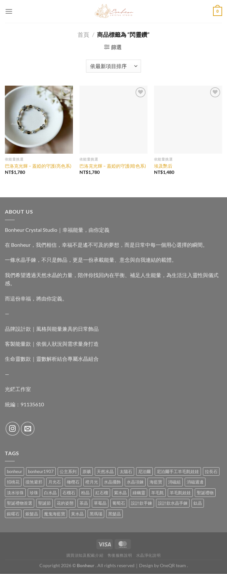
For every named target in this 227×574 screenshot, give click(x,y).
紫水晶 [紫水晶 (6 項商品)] (120, 492)
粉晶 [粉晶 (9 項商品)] (85, 492)
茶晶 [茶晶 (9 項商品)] (83, 503)
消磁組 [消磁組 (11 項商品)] (174, 481)
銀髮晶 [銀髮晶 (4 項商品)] (31, 513)
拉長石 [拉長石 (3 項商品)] (211, 471)
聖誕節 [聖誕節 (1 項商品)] (44, 503)
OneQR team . (174, 565)
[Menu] (9, 11)
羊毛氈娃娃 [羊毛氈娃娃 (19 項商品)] (180, 492)
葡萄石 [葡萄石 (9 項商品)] (118, 503)
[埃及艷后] (188, 120)
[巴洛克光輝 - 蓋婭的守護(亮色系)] (39, 120)
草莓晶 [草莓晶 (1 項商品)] (100, 503)
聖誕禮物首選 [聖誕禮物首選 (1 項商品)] (19, 503)
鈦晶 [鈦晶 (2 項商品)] (197, 503)
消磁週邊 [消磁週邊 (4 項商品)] (195, 481)
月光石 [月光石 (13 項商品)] (54, 481)
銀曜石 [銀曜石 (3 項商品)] (13, 513)
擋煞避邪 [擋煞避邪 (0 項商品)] (33, 481)
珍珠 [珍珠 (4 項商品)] (34, 492)
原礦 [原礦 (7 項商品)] (86, 471)
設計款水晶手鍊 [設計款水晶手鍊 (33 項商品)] (173, 503)
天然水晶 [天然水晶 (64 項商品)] (105, 471)
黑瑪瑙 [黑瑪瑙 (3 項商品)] (96, 513)
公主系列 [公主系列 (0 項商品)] (68, 471)
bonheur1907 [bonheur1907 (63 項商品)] (41, 471)
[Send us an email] (28, 429)
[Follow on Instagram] (13, 429)
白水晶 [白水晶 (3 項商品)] (50, 492)
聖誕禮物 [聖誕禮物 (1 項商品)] (205, 492)
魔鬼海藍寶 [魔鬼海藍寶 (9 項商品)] (54, 513)
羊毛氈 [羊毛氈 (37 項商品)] (157, 492)
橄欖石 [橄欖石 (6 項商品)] (73, 481)
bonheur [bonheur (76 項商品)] (14, 471)
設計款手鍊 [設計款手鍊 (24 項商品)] (141, 503)
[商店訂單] (113, 66)
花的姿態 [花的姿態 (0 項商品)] (65, 503)
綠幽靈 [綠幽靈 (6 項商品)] (139, 492)
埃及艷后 (163, 166)
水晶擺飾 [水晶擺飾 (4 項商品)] (112, 481)
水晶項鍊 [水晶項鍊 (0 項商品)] (135, 481)
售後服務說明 (119, 555)
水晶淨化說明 (148, 555)
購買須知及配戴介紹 (85, 555)
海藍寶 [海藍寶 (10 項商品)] (155, 481)
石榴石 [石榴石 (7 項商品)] (69, 492)
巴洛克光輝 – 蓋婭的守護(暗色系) (112, 166)
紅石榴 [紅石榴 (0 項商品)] (101, 492)
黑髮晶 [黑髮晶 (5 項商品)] (114, 513)
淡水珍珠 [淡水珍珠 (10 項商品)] (15, 492)
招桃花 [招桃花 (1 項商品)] (13, 481)
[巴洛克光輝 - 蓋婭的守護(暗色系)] (113, 120)
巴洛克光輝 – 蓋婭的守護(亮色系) (38, 166)
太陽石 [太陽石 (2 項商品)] (126, 471)
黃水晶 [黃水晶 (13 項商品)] (77, 513)
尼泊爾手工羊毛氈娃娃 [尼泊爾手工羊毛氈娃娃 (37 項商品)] (178, 471)
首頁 (83, 34)
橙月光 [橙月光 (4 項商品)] (91, 481)
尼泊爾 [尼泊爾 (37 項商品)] (144, 471)
